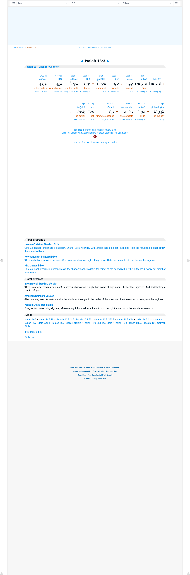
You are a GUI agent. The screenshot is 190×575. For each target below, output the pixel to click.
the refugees (143, 247)
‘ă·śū (116, 79)
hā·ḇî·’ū (157, 79)
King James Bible (34, 265)
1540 (81, 104)
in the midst (99, 269)
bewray (148, 269)
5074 (109, 104)
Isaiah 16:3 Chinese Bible (98, 322)
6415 (101, 76)
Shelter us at (73, 247)
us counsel (36, 247)
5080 (128, 104)
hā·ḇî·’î (143, 79)
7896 (85, 76)
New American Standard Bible (40, 256)
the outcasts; (137, 269)
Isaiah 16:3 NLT (65, 319)
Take (27, 269)
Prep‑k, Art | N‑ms (71, 92)
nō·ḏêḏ (110, 107)
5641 (140, 104)
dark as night (122, 247)
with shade (97, 247)
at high (96, 260)
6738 (57, 76)
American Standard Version (39, 296)
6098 (128, 76)
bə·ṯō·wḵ (42, 79)
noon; (103, 260)
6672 (160, 104)
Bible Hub (29, 337)
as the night (86, 269)
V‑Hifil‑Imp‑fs (142, 92)
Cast (64, 260)
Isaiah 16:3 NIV (46, 319)
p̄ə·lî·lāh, (101, 79)
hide (126, 269)
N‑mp (162, 119)
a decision (59, 247)
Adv (92, 119)
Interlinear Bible (33, 331)
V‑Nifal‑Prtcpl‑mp (126, 119)
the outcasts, (120, 260)
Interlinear (22, 47)
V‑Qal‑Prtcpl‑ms (108, 119)
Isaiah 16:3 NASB (104, 319)
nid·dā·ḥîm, (127, 107)
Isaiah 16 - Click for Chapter (42, 66)
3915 (73, 76)
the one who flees (34, 251)
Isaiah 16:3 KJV (125, 319)
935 (142, 76)
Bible (15, 47)
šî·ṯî (88, 79)
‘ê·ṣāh (130, 79)
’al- (92, 107)
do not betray (134, 260)
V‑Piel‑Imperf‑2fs (78, 119)
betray (162, 247)
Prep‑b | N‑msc (41, 92)
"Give (27, 260)
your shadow (75, 260)
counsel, (34, 269)
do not (154, 247)
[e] (146, 76)
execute (44, 269)
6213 (114, 76)
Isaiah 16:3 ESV (84, 319)
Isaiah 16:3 (30, 319)
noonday (85, 247)
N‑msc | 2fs (58, 92)
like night (87, 260)
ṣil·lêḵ (59, 79)
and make (48, 247)
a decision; (56, 260)
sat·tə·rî (141, 107)
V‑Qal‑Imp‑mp (113, 92)
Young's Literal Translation (38, 304)
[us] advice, (37, 260)
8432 (42, 76)
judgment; (54, 269)
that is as (109, 247)
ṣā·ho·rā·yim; (157, 107)
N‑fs (131, 92)
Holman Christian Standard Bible (41, 244)
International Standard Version (40, 283)
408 (89, 104)
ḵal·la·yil (74, 79)
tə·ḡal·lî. (81, 107)
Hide (132, 247)
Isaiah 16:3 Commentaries (150, 319)
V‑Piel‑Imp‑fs (140, 119)
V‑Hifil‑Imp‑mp (155, 92)
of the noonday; (115, 269)
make (46, 260)
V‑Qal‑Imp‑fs (85, 92)
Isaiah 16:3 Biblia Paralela (66, 322)
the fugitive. (148, 260)
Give (26, 247)
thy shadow (73, 269)
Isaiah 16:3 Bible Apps (37, 322)
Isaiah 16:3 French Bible (128, 322)
